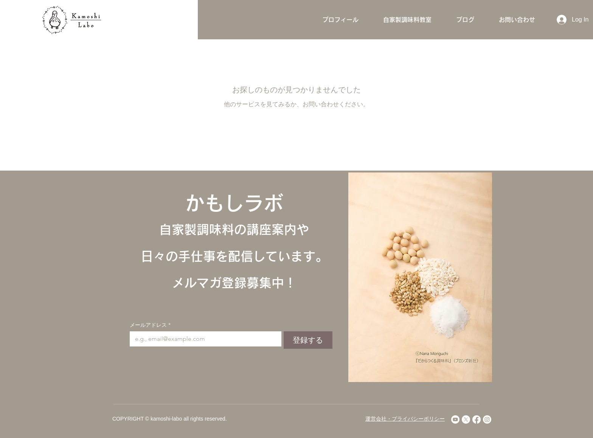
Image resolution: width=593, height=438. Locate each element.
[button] (407, 19)
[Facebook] (476, 419)
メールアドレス (150, 325)
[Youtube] (455, 419)
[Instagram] (487, 419)
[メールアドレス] (203, 339)
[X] (466, 419)
